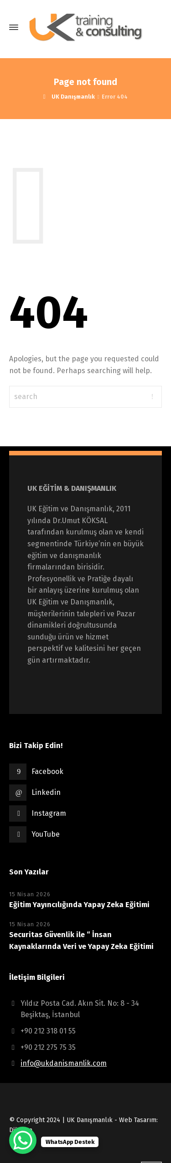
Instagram (48, 813)
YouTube (45, 834)
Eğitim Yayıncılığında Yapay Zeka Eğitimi (79, 904)
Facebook (47, 771)
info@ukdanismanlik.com (64, 1063)
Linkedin (46, 792)
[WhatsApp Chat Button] (22, 1140)
